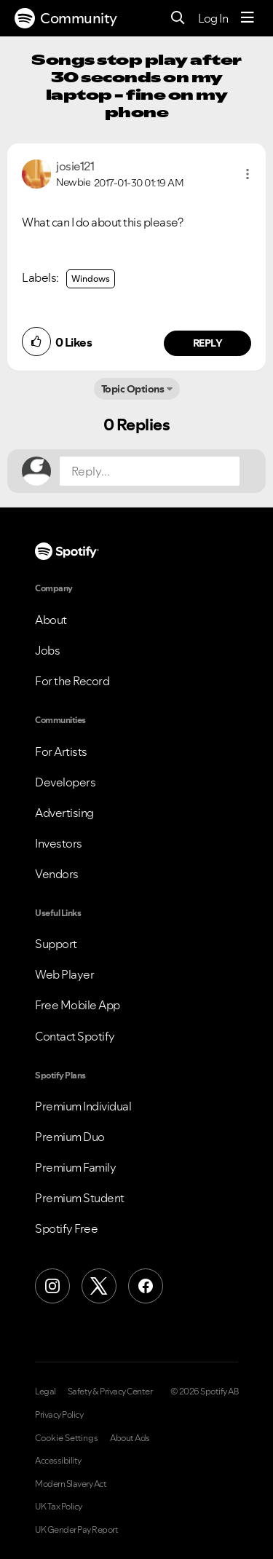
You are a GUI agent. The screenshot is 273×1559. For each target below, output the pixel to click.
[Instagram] (52, 1285)
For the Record (72, 681)
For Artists (61, 751)
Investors (58, 843)
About (51, 620)
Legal (45, 1391)
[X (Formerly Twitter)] (99, 1285)
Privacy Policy (59, 1415)
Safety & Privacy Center (110, 1391)
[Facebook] (145, 1285)
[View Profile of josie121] (75, 166)
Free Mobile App (77, 1005)
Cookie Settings (66, 1438)
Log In (213, 18)
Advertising (64, 813)
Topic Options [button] (133, 389)
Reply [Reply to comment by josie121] (208, 343)
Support (56, 944)
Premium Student (79, 1198)
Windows (90, 278)
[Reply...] (150, 471)
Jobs (47, 650)
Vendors (57, 874)
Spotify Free (66, 1228)
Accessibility (58, 1461)
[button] (247, 174)
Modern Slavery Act (70, 1484)
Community (66, 18)
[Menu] (247, 18)
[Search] (178, 18)
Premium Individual (83, 1106)
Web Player (64, 974)
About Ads (130, 1438)
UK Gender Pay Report (76, 1530)
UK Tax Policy (58, 1506)
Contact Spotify (75, 1036)
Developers (65, 782)
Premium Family (75, 1167)
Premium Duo (70, 1137)
